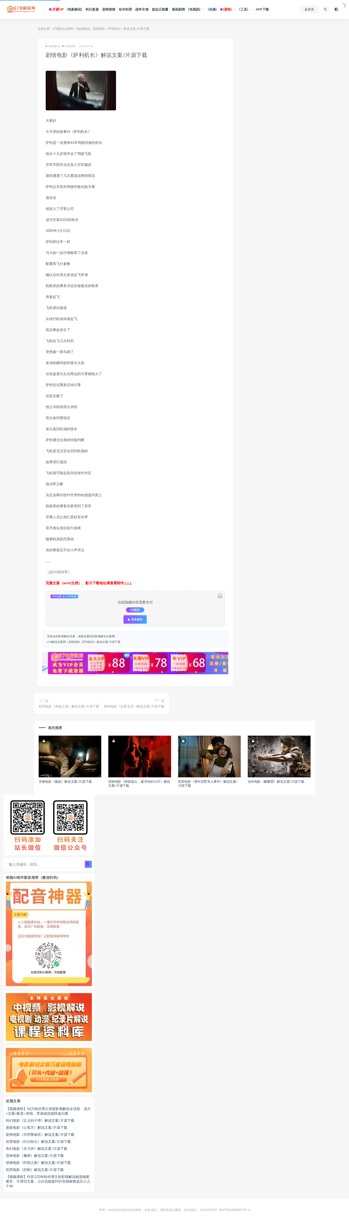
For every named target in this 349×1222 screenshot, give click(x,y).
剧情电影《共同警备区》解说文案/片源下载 (40, 1134)
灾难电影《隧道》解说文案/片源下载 (65, 781)
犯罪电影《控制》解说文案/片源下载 (35, 1169)
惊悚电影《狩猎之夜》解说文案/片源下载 (38, 1162)
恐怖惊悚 (109, 9)
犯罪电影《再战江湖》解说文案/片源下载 (69, 706)
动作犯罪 (125, 9)
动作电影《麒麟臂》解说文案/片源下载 (276, 781)
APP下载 (262, 9)
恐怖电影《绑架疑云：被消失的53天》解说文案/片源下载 (139, 783)
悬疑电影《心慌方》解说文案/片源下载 (36, 1127)
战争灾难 (142, 9)
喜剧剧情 (178, 9)
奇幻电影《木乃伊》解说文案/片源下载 (36, 1148)
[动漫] (212, 9)
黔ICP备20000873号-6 (234, 1210)
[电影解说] (74, 9)
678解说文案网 (63, 28)
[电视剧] (194, 9)
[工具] (243, 9)
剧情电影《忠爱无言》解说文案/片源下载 (134, 706)
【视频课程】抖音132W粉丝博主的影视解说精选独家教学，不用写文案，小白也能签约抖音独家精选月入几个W (48, 1181)
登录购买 (135, 619)
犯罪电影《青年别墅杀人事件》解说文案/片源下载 (208, 783)
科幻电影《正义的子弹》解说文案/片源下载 (40, 1120)
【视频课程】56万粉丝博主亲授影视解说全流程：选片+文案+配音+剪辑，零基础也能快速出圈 (48, 1111)
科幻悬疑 (92, 9)
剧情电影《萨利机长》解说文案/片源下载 (94, 642)
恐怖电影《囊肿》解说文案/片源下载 (35, 1155)
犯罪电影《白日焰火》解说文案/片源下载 (38, 1141)
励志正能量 (160, 9)
